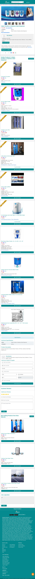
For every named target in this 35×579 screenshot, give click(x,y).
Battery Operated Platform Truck (7, 539)
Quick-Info (4, 548)
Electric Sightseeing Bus (20, 538)
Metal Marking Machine (10, 530)
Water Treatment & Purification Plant (8, 3)
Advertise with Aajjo (5, 556)
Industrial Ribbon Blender (26, 517)
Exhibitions (4, 549)
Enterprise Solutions (5, 562)
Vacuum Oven (4, 525)
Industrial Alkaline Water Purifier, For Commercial (11, 293)
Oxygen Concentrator (16, 539)
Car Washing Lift (21, 534)
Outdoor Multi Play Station (27, 516)
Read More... (30, 46)
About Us (3, 543)
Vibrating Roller (11, 517)
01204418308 (4, 567)
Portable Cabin (20, 516)
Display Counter (8, 519)
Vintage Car (30, 538)
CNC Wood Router (5, 526)
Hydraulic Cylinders (21, 525)
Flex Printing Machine (12, 526)
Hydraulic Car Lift (30, 519)
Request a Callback (6, 48)
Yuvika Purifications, (4, 135)
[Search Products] (11, 1)
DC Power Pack (14, 525)
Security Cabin (19, 520)
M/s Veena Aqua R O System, (6, 274)
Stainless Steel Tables (12, 518)
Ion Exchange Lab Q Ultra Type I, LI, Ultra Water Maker (13, 214)
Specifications (17, 336)
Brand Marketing (5, 560)
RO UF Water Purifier (5, 100)
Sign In (28, 1)
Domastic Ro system (5, 75)
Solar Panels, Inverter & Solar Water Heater (10, 482)
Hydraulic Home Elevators (16, 519)
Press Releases (12, 543)
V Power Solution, (4, 329)
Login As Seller (5, 564)
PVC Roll (23, 530)
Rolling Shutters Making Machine (13, 534)
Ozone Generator (23, 539)
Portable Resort (15, 521)
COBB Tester (25, 528)
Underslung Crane (5, 528)
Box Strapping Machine (20, 518)
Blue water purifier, (4, 194)
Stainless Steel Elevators (13, 520)
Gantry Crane (11, 528)
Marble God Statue (18, 530)
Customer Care (4, 546)
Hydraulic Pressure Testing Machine (13, 529)
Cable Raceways (24, 531)
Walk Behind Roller (5, 517)
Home (1, 3)
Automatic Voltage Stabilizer (27, 527)
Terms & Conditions (21, 544)
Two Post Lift (27, 534)
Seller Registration (5, 555)
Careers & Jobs (12, 544)
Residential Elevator (23, 519)
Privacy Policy (20, 546)
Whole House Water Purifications (8, 432)
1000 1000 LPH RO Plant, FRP (8, 155)
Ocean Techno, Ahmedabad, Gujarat (7, 302)
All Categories (12, 546)
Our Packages (4, 557)
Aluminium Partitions (5, 518)
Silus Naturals (9, 34)
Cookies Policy (20, 543)
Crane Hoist (15, 528)
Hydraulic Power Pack (27, 525)
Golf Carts (26, 538)
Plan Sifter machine (12, 531)
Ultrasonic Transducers (14, 532)
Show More (31, 57)
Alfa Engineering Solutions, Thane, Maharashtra (9, 218)
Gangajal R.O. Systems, (5, 109)
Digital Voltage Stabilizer (18, 527)
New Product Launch (6, 561)
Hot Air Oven (9, 525)
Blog (3, 547)
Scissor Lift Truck (5, 520)
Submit (4, 410)
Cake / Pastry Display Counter (24, 529)
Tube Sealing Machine (17, 517)
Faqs (3, 551)
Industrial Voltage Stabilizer (10, 527)
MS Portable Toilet (9, 521)
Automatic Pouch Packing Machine (7, 533)
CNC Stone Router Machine (20, 526)
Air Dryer (27, 533)
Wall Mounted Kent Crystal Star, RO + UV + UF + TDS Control (14, 322)
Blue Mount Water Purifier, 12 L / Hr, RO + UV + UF (12, 240)
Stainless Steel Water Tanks (7, 457)
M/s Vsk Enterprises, (5, 249)
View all (31, 415)
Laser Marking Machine (13, 516)
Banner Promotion (5, 559)
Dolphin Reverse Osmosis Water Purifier (9, 268)
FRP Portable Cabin (28, 521)
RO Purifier (15, 3)
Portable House (24, 520)
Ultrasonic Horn (18, 531)
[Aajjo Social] (19, 513)
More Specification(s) (5, 31)
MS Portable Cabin (22, 521)
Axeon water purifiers (5, 185)
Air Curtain (26, 530)
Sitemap (3, 544)
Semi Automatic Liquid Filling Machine (20, 533)
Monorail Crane (20, 528)
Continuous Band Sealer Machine (23, 532)
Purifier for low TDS (5, 129)
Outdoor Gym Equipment (12, 538)
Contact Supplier (5, 41)
